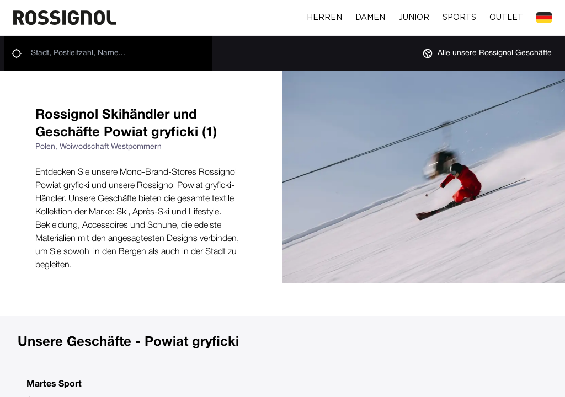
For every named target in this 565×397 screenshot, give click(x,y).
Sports (459, 18)
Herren (324, 18)
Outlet (506, 18)
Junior (413, 18)
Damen (370, 18)
